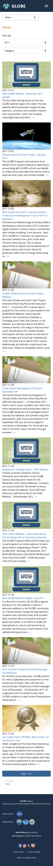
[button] (46, 6)
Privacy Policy (18, 852)
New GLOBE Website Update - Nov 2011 (23, 598)
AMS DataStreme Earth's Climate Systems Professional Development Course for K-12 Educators (25, 215)
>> (33, 117)
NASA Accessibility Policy (26, 858)
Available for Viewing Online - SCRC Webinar (25, 469)
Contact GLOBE (34, 852)
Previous (10, 781)
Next (8, 784)
